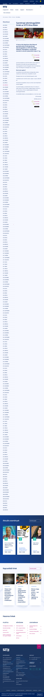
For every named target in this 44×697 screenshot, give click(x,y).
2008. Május (5, 507)
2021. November (6, 146)
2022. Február (5, 140)
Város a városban (32, 633)
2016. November (6, 279)
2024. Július (5, 76)
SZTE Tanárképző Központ (7, 679)
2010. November (6, 439)
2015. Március (5, 323)
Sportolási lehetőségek (33, 629)
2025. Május (5, 54)
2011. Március (5, 430)
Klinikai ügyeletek (19, 684)
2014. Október (5, 335)
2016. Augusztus (6, 286)
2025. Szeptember (6, 45)
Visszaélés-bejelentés (20, 690)
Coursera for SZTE (6, 632)
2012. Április (5, 401)
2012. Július (5, 394)
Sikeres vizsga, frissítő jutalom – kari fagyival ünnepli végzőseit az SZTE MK (35, 594)
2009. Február (5, 485)
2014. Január (5, 354)
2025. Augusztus (6, 47)
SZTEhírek (10, 17)
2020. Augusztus (6, 180)
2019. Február (5, 219)
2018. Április (5, 242)
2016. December (6, 277)
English (37, 1)
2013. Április (5, 374)
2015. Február (5, 326)
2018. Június (5, 237)
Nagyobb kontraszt (40, 1)
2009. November (6, 465)
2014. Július (5, 341)
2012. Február (5, 405)
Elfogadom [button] (40, 694)
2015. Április (5, 321)
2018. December (6, 224)
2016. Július (5, 288)
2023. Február (5, 113)
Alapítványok (18, 657)
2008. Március (5, 509)
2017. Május (5, 266)
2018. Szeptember (6, 231)
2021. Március (5, 164)
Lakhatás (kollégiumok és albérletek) (33, 626)
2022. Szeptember (6, 124)
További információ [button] (18, 695)
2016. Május (5, 293)
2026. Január (5, 36)
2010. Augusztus (6, 445)
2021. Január (5, 169)
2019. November (6, 200)
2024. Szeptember (6, 71)
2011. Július (5, 421)
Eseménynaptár (33, 520)
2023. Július (5, 102)
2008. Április (5, 505)
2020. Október (5, 175)
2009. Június (5, 476)
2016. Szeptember (6, 284)
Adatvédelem (32, 1)
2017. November (6, 253)
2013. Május (5, 372)
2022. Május (5, 133)
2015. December (6, 304)
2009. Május (5, 478)
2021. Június (5, 158)
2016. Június (5, 290)
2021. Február (5, 166)
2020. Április (5, 188)
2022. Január (5, 142)
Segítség (39, 690)
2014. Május (5, 346)
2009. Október (5, 467)
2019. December (6, 197)
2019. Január (5, 222)
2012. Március (5, 403)
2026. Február (5, 34)
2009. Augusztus (6, 472)
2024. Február (5, 87)
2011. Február (5, 432)
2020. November (6, 173)
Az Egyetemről (5, 9)
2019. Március (5, 217)
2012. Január (5, 408)
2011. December (6, 410)
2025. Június (5, 51)
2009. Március (5, 483)
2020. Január (5, 195)
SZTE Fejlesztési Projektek (20, 672)
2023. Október (5, 96)
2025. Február (5, 60)
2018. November (6, 226)
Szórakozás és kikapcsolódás (34, 631)
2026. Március (5, 31)
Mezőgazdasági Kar (6, 673)
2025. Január (5, 62)
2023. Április (5, 109)
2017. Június (5, 264)
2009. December (6, 463)
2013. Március (5, 377)
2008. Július (5, 501)
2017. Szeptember (6, 257)
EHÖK (17, 671)
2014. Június (5, 343)
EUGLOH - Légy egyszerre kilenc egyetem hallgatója (7, 635)
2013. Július (5, 368)
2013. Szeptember (6, 363)
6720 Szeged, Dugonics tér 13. (36, 657)
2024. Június (5, 78)
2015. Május (5, 319)
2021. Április (5, 162)
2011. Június (5, 423)
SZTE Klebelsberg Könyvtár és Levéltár (21, 633)
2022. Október (5, 122)
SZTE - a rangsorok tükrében (20, 628)
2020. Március (5, 191)
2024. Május (5, 80)
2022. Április (5, 135)
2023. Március (5, 111)
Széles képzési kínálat (19, 625)
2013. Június (5, 370)
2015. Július (5, 315)
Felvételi (10, 3)
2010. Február (5, 458)
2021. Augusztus (6, 153)
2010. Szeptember (6, 443)
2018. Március (5, 244)
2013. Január (5, 381)
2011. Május (5, 425)
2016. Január (5, 301)
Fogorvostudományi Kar (6, 666)
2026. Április (5, 29)
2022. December (6, 118)
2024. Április (5, 82)
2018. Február (5, 246)
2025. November (6, 40)
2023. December (6, 91)
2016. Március (5, 297)
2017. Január (5, 275)
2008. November (6, 492)
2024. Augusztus (6, 73)
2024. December (6, 65)
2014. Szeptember (6, 337)
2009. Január (5, 487)
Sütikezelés (8, 690)
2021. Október (5, 149)
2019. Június (5, 211)
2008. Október (5, 494)
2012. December (6, 383)
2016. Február (5, 299)
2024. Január (5, 89)
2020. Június (5, 184)
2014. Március (5, 350)
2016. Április (5, 295)
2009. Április (5, 481)
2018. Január (5, 248)
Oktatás (11, 9)
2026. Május (5, 27)
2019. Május (5, 213)
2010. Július (5, 447)
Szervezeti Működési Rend (20, 661)
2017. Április (5, 268)
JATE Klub (17, 637)
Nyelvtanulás (5, 630)
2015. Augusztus (6, 312)
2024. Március (18, 17)
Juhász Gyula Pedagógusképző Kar (8, 671)
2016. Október (5, 281)
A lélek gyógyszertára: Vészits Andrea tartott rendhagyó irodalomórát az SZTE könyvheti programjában (22, 595)
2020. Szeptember (6, 177)
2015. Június (5, 317)
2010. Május (5, 452)
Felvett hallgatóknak (15, 3)
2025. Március (5, 58)
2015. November (6, 306)
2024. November (6, 67)
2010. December (6, 436)
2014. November (6, 332)
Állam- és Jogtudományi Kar (7, 657)
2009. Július (5, 474)
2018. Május (5, 239)
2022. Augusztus (6, 127)
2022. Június (5, 131)
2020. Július (5, 182)
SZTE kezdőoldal (5, 3)
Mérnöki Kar (5, 675)
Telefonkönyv (25, 1)
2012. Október (5, 388)
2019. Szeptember (6, 204)
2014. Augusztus (6, 339)
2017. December (6, 250)
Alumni (34, 3)
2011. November (6, 412)
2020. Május (5, 186)
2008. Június (5, 503)
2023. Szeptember (6, 98)
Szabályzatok (18, 659)
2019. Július (5, 208)
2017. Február (5, 273)
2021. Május (5, 160)
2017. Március (5, 270)
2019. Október (5, 202)
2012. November (6, 385)
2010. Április (5, 454)
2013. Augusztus (6, 366)
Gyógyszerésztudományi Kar (7, 669)
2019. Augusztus (6, 206)
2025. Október (5, 42)
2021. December (6, 144)
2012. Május (5, 399)
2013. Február (5, 379)
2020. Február (5, 193)
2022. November (6, 120)
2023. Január (5, 115)
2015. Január (5, 328)
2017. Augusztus (6, 259)
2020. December (6, 171)
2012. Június (5, 397)
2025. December (6, 38)
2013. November (6, 359)
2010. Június (5, 450)
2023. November (6, 93)
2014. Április (5, 348)
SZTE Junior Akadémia (19, 630)
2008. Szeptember (6, 496)
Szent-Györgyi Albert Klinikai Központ (22, 681)
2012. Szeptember (6, 390)
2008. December (6, 489)
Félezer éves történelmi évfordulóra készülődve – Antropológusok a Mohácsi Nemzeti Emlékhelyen (9, 594)
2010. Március (5, 456)
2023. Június (5, 104)
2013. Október (5, 361)
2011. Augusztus (6, 419)
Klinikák (17, 682)
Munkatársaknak (27, 3)
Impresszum (35, 690)
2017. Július (5, 262)
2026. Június (5, 25)
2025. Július (5, 49)
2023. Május (5, 107)
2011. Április (5, 427)
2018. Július (5, 235)
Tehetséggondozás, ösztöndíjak (8, 625)
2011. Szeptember (6, 416)
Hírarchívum (13, 17)
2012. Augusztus (6, 392)
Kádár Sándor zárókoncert (36, 543)
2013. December (6, 357)
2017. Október (5, 255)
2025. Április (5, 56)
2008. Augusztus (6, 498)
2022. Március (5, 138)
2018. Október (5, 228)
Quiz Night (21, 543)
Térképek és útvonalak (31, 663)
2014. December (6, 330)
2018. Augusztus (6, 233)
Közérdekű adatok (29, 690)
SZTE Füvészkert (18, 635)
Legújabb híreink (7, 586)
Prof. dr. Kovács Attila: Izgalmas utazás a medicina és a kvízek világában (9, 545)
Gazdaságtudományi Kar (6, 668)
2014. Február (5, 352)
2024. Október (5, 69)
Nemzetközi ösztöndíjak (6, 628)
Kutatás (16, 9)
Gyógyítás (22, 9)
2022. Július (5, 129)
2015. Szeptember (6, 310)
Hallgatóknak (21, 3)
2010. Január (5, 461)
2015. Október (5, 308)
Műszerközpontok (29, 9)
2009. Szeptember (6, 470)
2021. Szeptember (6, 151)
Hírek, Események (6, 12)
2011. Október (5, 414)
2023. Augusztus (6, 100)
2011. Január (5, 434)
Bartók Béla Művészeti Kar (7, 659)
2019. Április (5, 215)
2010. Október (5, 441)
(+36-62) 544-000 (34, 659)
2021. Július (5, 155)
